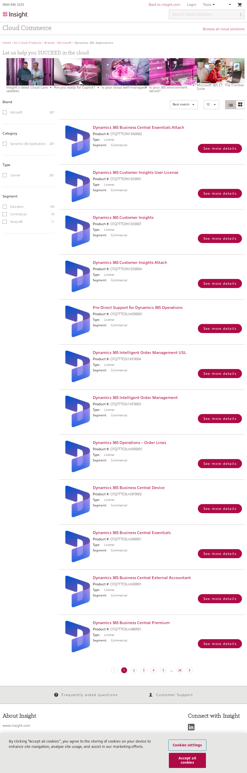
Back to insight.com (164, 5)
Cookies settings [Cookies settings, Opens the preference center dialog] (187, 748)
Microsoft (65, 43)
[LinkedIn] (192, 727)
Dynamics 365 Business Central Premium (131, 623)
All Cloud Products (28, 43)
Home (7, 43)
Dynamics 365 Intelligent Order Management (135, 398)
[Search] (241, 14)
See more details (219, 148)
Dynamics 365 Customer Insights (123, 218)
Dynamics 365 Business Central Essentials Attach (138, 128)
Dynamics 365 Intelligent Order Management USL (139, 353)
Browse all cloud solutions (223, 29)
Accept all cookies (187, 763)
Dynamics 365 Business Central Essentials (132, 533)
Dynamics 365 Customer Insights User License (135, 173)
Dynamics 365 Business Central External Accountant (142, 578)
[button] (184, 104)
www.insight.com (16, 725)
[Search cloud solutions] (206, 14)
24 (179, 670)
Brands (50, 43)
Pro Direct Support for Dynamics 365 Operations (137, 308)
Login (191, 5)
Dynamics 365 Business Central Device (129, 488)
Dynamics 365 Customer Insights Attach (130, 263)
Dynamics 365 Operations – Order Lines (129, 443)
